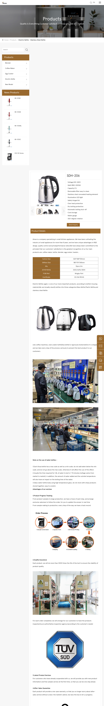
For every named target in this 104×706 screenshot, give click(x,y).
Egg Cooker (9, 73)
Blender (8, 62)
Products (13, 40)
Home (6, 40)
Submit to (78, 684)
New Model (9, 84)
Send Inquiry (73, 102)
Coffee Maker (10, 68)
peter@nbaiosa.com (57, 685)
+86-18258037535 (57, 680)
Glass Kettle (37, 635)
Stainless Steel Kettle (37, 40)
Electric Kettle (24, 40)
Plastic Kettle (48, 635)
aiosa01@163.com (57, 686)
